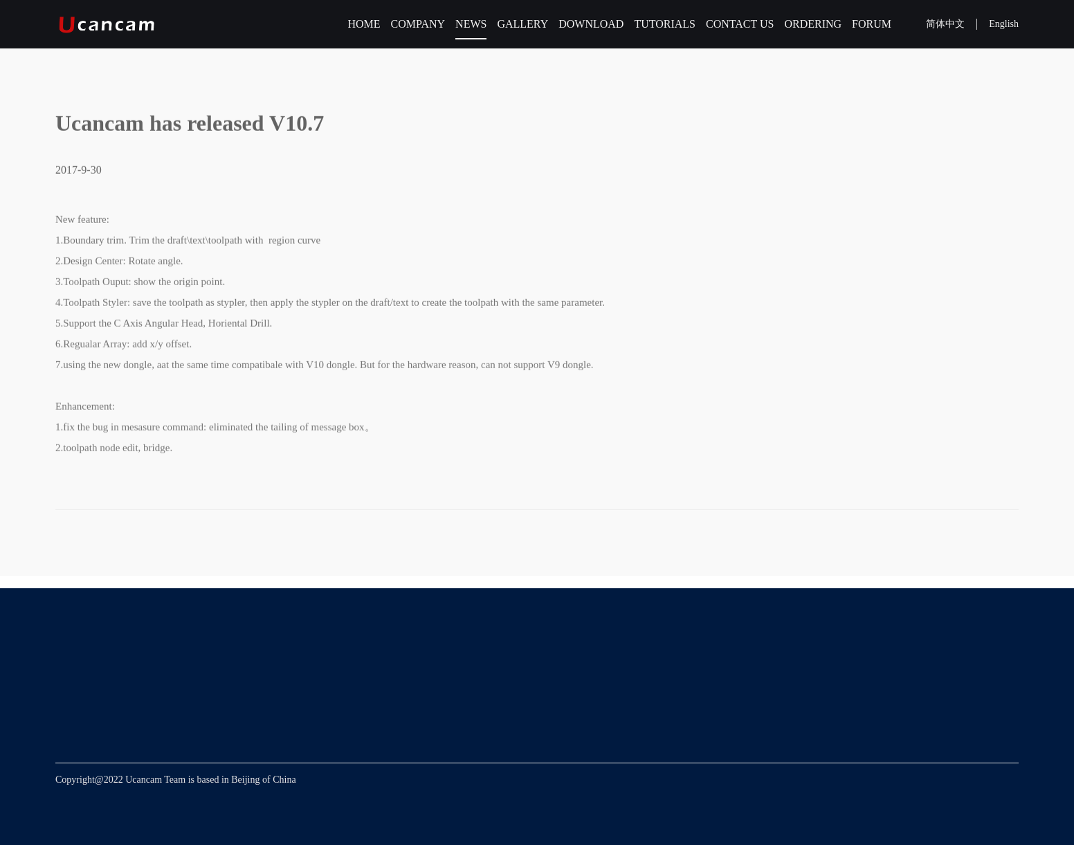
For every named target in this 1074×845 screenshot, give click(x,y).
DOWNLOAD (591, 24)
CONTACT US (740, 24)
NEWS (470, 24)
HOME (363, 24)
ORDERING (812, 24)
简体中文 (945, 24)
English (1004, 24)
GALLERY (522, 24)
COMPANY (418, 24)
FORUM (871, 24)
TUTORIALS (664, 24)
